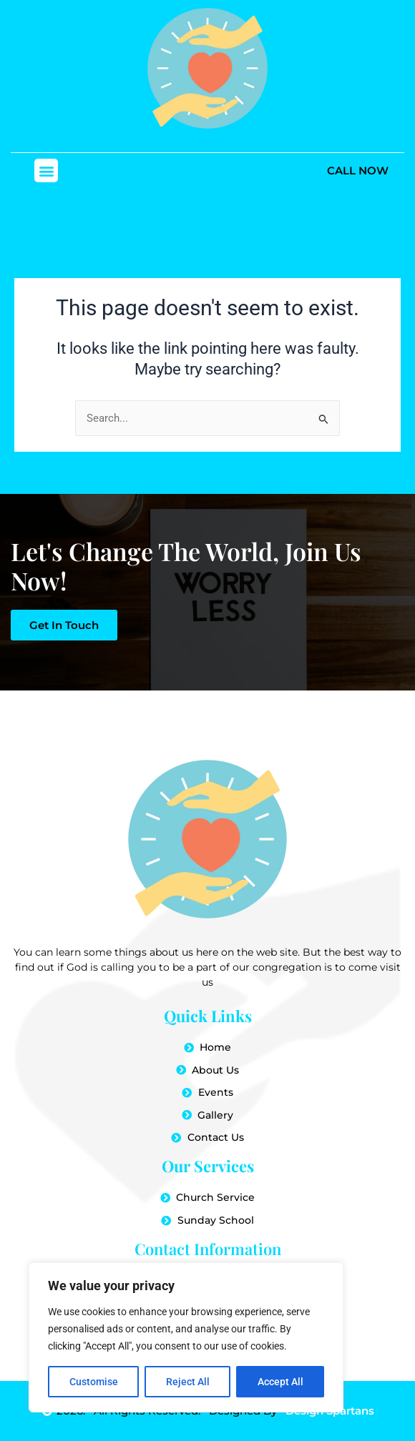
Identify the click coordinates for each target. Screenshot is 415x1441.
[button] (46, 170)
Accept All (280, 1381)
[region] (186, 1337)
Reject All (188, 1381)
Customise (93, 1381)
